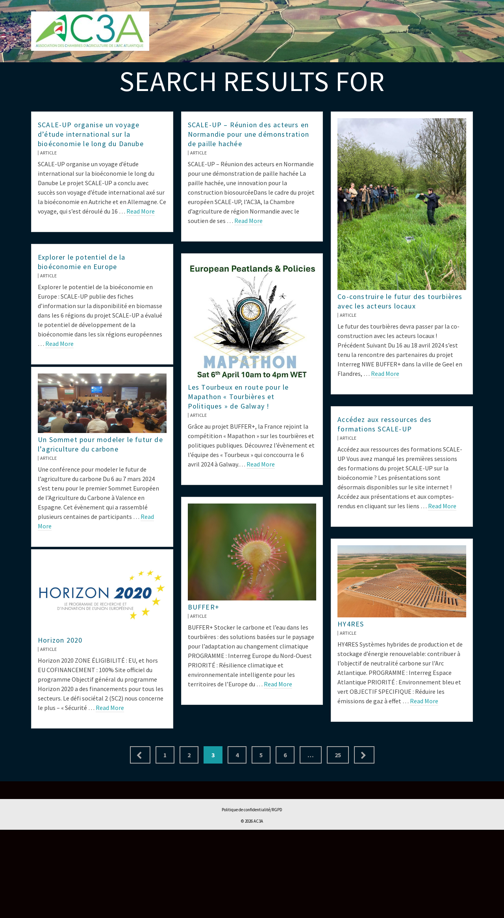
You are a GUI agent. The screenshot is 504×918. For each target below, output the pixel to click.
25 (338, 755)
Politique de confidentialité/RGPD (252, 809)
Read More (140, 211)
